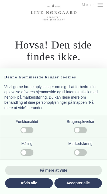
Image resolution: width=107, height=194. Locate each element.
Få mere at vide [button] (53, 170)
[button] (92, 4)
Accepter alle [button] (78, 183)
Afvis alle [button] (29, 183)
